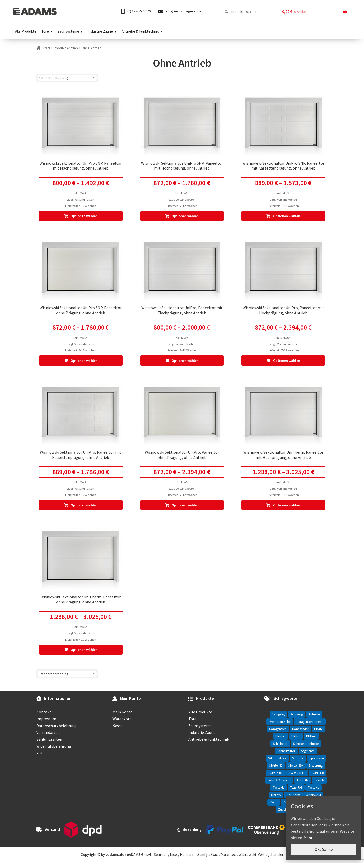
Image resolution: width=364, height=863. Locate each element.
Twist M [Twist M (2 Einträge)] (319, 780)
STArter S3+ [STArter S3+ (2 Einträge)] (295, 765)
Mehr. (308, 837)
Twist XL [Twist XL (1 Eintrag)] (313, 787)
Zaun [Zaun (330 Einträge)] (273, 802)
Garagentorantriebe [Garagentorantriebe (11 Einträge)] (309, 722)
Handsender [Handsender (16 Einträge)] (300, 729)
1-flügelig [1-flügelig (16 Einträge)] (278, 714)
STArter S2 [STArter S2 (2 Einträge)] (275, 765)
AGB (40, 752)
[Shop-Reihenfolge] (67, 78)
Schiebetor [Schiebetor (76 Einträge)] (280, 743)
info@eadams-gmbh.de (179, 11)
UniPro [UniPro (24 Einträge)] (276, 795)
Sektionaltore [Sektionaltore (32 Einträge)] (277, 758)
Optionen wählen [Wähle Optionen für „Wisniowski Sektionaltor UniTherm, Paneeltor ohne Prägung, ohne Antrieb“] (84, 649)
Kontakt (43, 711)
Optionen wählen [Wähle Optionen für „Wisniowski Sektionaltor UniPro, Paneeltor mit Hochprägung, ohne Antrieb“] (286, 360)
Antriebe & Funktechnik (142, 31)
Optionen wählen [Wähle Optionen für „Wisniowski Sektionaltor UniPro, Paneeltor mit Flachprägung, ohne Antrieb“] (185, 360)
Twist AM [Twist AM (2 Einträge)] (302, 780)
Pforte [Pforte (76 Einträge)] (318, 729)
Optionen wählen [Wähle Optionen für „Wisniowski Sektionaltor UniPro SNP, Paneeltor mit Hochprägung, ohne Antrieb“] (185, 216)
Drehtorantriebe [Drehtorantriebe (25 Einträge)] (279, 722)
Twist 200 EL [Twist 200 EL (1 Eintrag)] (297, 773)
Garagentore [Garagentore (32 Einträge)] (277, 729)
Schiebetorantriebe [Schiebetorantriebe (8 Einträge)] (306, 743)
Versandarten (48, 732)
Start (46, 48)
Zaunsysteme (70, 31)
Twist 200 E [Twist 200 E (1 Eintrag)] (275, 773)
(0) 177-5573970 (136, 11)
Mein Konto (122, 711)
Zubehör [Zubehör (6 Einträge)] (284, 809)
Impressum (46, 718)
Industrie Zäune (102, 31)
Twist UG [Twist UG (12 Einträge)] (296, 787)
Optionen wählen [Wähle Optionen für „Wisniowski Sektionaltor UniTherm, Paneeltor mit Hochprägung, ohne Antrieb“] (286, 505)
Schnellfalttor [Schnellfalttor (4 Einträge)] (286, 751)
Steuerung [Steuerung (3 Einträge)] (316, 765)
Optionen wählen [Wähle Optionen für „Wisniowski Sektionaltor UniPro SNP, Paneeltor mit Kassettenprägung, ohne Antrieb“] (286, 216)
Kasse (117, 725)
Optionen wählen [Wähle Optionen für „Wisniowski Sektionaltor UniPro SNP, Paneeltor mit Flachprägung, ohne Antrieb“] (84, 216)
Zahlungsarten (49, 739)
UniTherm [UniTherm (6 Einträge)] (293, 795)
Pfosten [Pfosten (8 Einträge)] (280, 736)
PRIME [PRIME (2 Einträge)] (295, 736)
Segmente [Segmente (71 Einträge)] (307, 751)
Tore (46, 31)
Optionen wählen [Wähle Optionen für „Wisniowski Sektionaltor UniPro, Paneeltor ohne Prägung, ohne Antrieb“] (185, 505)
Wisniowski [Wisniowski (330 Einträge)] (313, 795)
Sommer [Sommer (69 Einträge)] (298, 758)
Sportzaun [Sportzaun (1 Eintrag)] (317, 758)
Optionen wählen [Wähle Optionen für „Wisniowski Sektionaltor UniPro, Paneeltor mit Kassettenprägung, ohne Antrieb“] (84, 505)
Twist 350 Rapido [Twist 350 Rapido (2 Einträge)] (279, 780)
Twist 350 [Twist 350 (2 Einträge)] (317, 773)
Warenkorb (122, 718)
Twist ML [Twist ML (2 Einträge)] (278, 787)
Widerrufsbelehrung (53, 746)
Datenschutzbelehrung (56, 725)
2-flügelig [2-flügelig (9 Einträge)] (296, 714)
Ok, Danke (324, 849)
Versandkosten (84, 199)
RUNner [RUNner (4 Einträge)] (311, 736)
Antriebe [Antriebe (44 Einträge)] (314, 714)
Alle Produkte (25, 31)
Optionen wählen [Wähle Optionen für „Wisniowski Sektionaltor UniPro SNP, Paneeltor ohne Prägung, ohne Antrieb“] (84, 360)
